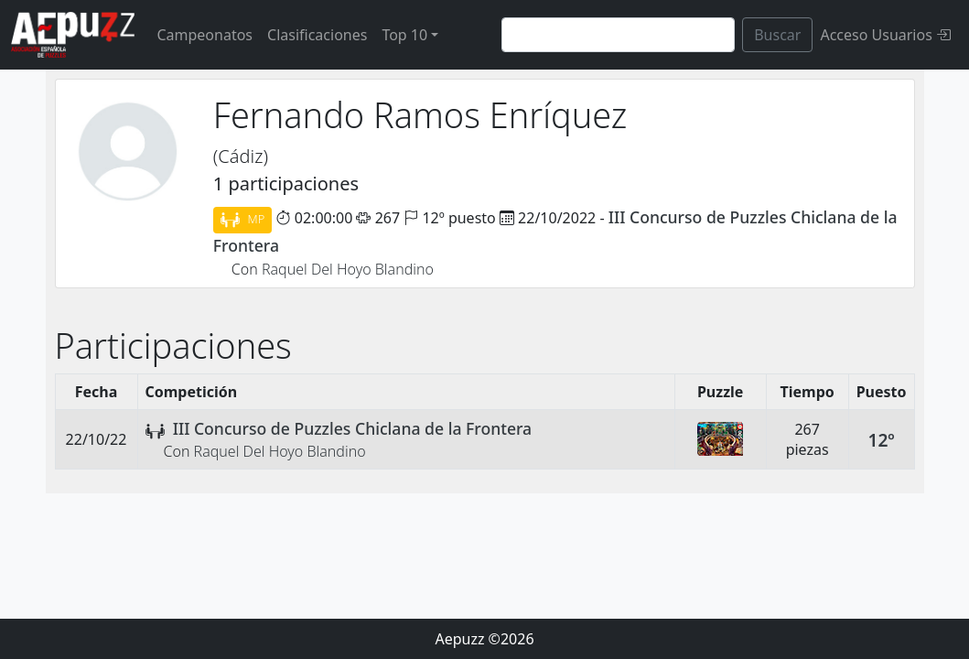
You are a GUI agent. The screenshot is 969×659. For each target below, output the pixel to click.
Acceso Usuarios (885, 35)
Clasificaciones (317, 35)
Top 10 (404, 35)
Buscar (777, 35)
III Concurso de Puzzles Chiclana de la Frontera (353, 428)
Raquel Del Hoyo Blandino (348, 269)
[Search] (618, 34)
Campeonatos (204, 35)
